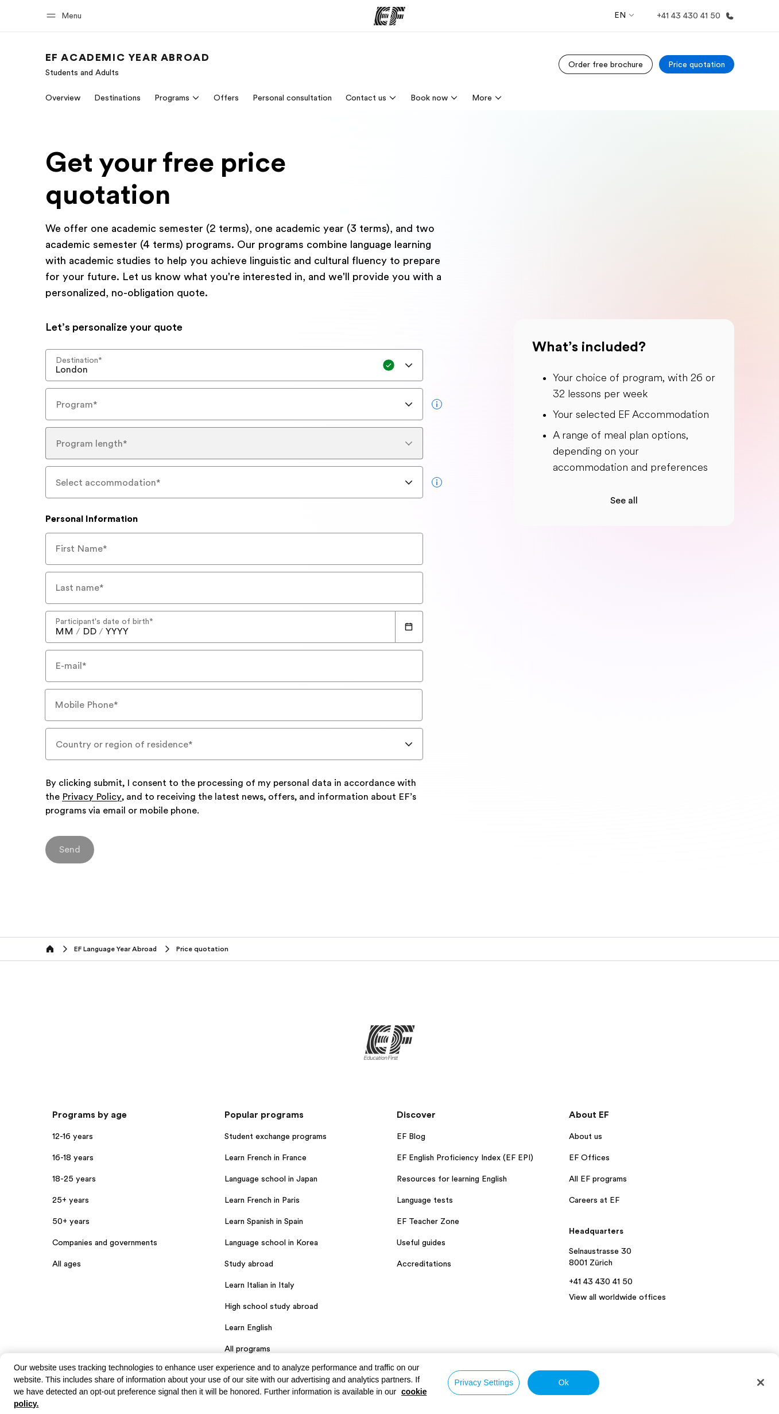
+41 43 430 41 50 (601, 1281)
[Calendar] (409, 627)
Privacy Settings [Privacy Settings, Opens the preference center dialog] (483, 1382)
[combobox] (234, 365)
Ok (564, 1382)
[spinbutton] (64, 631)
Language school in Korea (271, 1242)
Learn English (248, 1327)
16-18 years (73, 1157)
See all (624, 500)
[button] (65, 16)
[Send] (69, 849)
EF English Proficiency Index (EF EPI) (465, 1157)
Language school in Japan (270, 1178)
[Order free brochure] (605, 64)
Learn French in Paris (262, 1199)
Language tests (425, 1199)
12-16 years (72, 1136)
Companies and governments (104, 1242)
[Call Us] (693, 16)
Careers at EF (594, 1199)
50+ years (71, 1221)
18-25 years (74, 1178)
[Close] (760, 1382)
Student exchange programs (275, 1136)
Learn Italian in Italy (259, 1284)
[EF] (389, 16)
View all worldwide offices (617, 1296)
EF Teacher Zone (428, 1221)
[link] (127, 64)
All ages (66, 1263)
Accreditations (424, 1263)
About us (585, 1136)
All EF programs (598, 1178)
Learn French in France (265, 1157)
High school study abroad (271, 1306)
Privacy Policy (92, 797)
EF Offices (589, 1157)
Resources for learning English (452, 1178)
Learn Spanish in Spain (263, 1221)
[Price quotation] (696, 64)
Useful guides (421, 1242)
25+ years (70, 1199)
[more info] (436, 404)
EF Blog (411, 1136)
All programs (247, 1348)
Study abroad (248, 1263)
